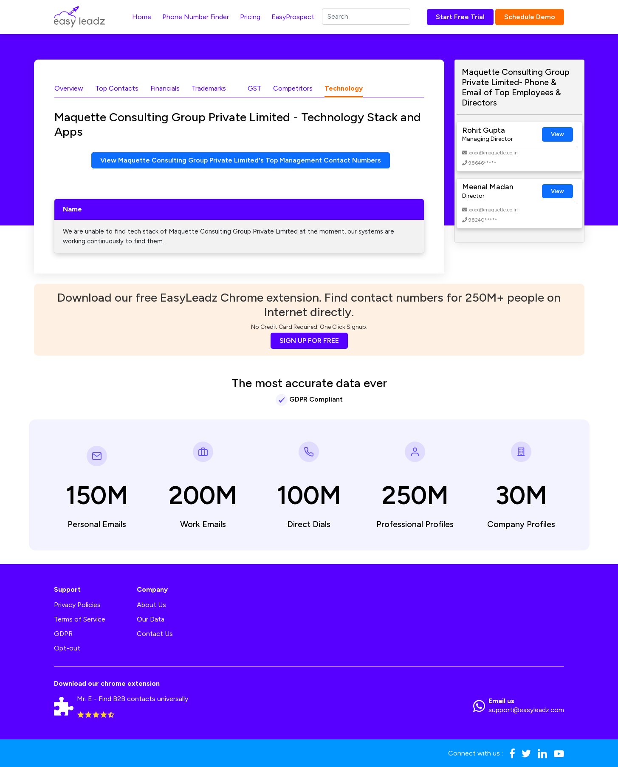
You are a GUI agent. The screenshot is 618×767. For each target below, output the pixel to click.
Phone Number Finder (195, 17)
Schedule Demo (529, 17)
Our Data (150, 619)
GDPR (63, 634)
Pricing (250, 17)
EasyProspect (292, 17)
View (557, 134)
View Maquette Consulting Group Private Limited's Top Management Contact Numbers (240, 160)
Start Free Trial (460, 17)
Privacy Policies (77, 605)
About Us (151, 605)
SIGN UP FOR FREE (309, 340)
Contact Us (155, 634)
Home (141, 17)
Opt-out (67, 648)
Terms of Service (79, 619)
